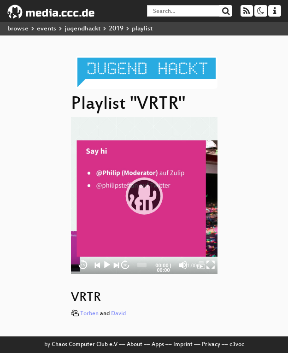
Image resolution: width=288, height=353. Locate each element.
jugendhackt (82, 29)
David (118, 314)
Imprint (183, 344)
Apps (158, 344)
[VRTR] (201, 265)
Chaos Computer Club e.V (85, 344)
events (46, 29)
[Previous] (97, 265)
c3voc (236, 344)
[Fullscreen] (210, 265)
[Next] (116, 265)
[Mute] (183, 265)
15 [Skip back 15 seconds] (83, 265)
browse (18, 29)
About (134, 344)
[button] (144, 196)
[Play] (107, 265)
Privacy (211, 344)
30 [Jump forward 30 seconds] (125, 265)
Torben (89, 314)
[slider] (142, 265)
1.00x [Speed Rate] (193, 265)
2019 (116, 29)
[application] (144, 195)
